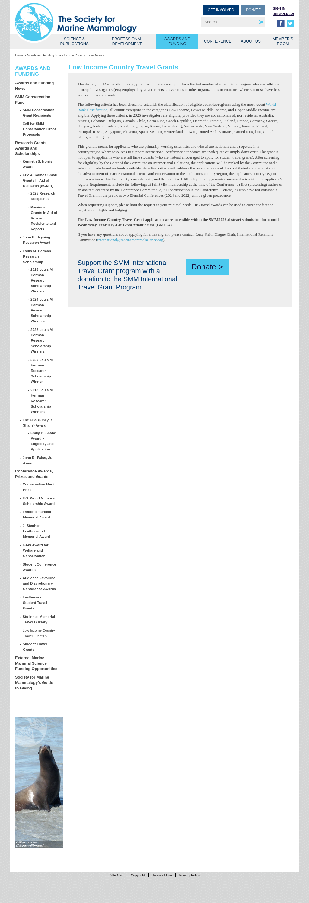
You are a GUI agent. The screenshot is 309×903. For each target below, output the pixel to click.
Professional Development (127, 41)
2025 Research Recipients (43, 196)
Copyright (138, 875)
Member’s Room (282, 41)
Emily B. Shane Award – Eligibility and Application (43, 441)
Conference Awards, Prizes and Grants (34, 474)
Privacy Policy (189, 875)
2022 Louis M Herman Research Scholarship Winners (42, 340)
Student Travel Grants (35, 646)
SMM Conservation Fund (32, 100)
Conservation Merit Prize (39, 487)
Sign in (279, 8)
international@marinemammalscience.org (130, 239)
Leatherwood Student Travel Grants (35, 602)
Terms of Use (162, 875)
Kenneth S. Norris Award (38, 164)
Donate (253, 10)
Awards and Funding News (34, 86)
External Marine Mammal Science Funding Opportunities (36, 663)
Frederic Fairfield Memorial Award (37, 514)
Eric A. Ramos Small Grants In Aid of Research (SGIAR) (40, 180)
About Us (251, 41)
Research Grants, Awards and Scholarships (31, 148)
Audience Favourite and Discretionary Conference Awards (39, 583)
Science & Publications (74, 41)
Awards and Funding (177, 41)
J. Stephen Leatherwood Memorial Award (36, 531)
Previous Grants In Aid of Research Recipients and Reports (44, 218)
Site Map (116, 875)
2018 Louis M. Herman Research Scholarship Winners (42, 401)
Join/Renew (283, 14)
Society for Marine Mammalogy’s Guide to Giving (34, 682)
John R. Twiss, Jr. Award (37, 460)
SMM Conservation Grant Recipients (38, 112)
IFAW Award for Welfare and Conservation (36, 550)
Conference (217, 41)
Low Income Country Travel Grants (39, 633)
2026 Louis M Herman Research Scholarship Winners (42, 280)
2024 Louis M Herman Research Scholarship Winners (42, 310)
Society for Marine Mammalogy (85, 14)
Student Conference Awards (39, 567)
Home (19, 55)
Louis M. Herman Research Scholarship (37, 256)
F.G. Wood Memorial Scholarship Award (39, 500)
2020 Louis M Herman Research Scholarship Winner (42, 370)
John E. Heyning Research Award (36, 239)
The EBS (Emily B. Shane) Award (38, 422)
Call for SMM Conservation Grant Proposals (39, 128)
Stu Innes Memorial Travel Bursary (39, 619)
